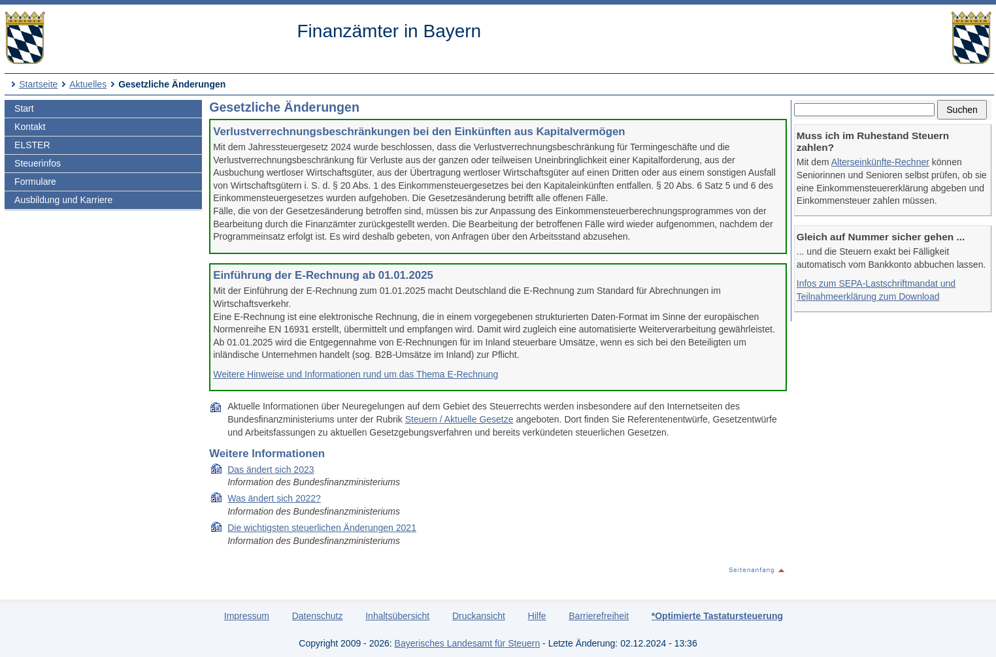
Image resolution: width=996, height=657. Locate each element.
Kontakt (29, 126)
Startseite (38, 84)
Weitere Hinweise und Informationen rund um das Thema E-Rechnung (355, 374)
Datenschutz (317, 616)
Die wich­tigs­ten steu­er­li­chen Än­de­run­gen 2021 (321, 527)
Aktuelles (88, 84)
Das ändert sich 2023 (270, 469)
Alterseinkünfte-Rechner (880, 162)
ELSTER (32, 145)
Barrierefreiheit (599, 616)
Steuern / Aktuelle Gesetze (459, 419)
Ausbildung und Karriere (63, 200)
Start (24, 108)
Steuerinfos (37, 163)
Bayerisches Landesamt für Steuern (467, 643)
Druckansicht (478, 616)
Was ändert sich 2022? (274, 498)
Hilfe (537, 616)
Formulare (35, 181)
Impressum (246, 616)
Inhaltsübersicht (397, 616)
